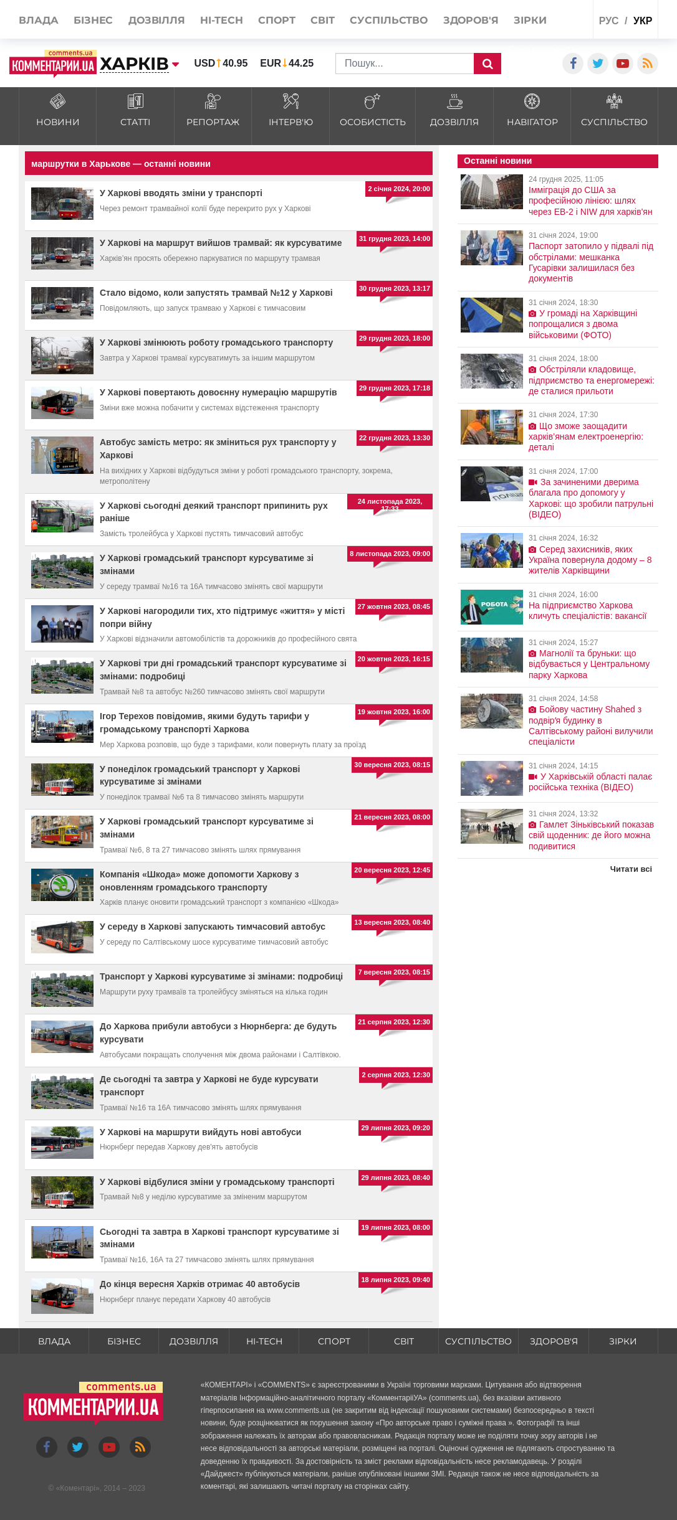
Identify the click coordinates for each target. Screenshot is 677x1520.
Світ (404, 1341)
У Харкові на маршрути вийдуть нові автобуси (200, 1132)
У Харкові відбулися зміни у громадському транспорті (217, 1182)
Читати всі (631, 869)
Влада (54, 1341)
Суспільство (478, 1341)
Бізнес (124, 1341)
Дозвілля (194, 1341)
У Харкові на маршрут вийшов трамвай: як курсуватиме (221, 243)
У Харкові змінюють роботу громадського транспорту (216, 342)
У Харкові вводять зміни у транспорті (181, 193)
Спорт (334, 1341)
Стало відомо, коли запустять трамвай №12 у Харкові (216, 293)
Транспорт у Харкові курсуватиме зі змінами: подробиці (221, 976)
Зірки (623, 1341)
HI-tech (264, 1341)
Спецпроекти (543, 49)
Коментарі (77, 1488)
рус (609, 21)
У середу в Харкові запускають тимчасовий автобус (212, 927)
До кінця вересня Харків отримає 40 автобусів (200, 1284)
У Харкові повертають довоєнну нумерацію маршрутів (218, 392)
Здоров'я (554, 1341)
